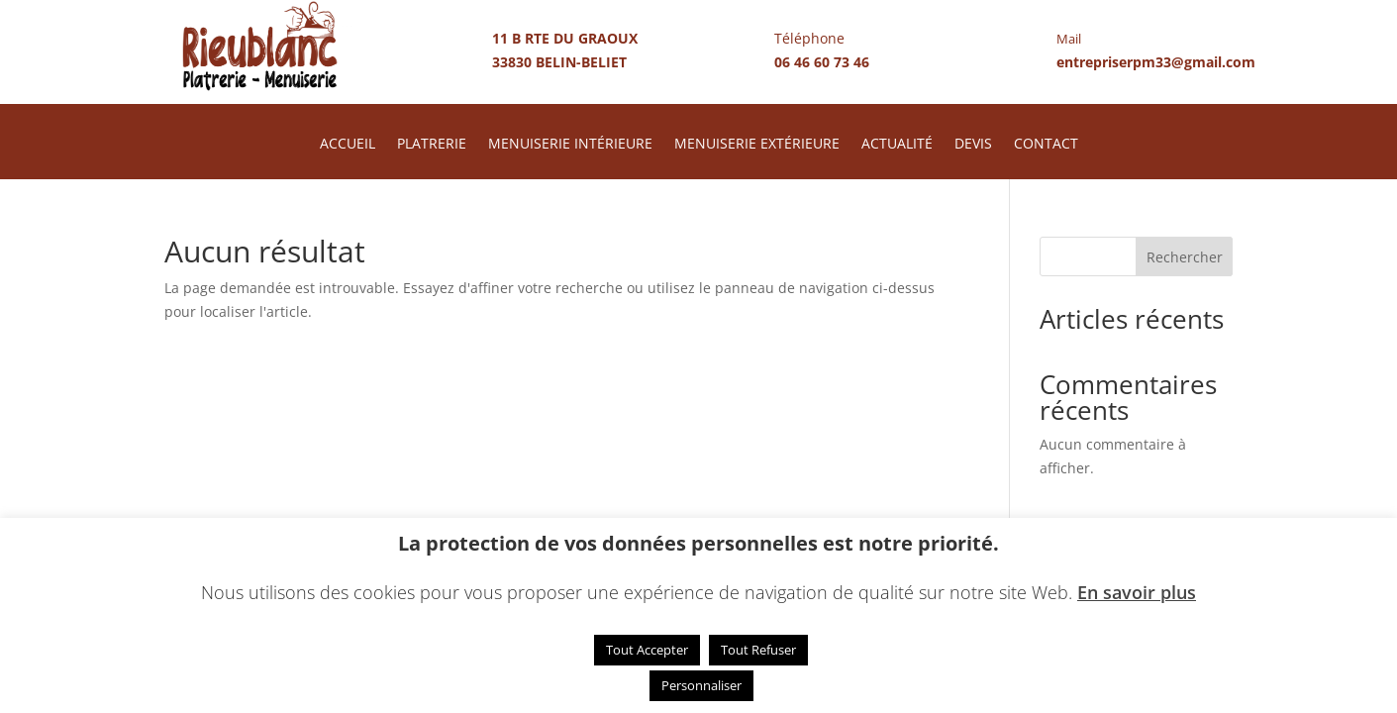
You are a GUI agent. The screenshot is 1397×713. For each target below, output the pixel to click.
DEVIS (973, 145)
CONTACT (1046, 145)
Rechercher (1185, 257)
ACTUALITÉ (897, 145)
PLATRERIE (431, 145)
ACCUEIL (347, 145)
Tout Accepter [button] (647, 650)
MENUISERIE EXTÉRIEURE (757, 145)
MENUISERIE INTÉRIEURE (570, 145)
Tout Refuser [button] (758, 650)
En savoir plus (1136, 592)
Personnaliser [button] (701, 685)
